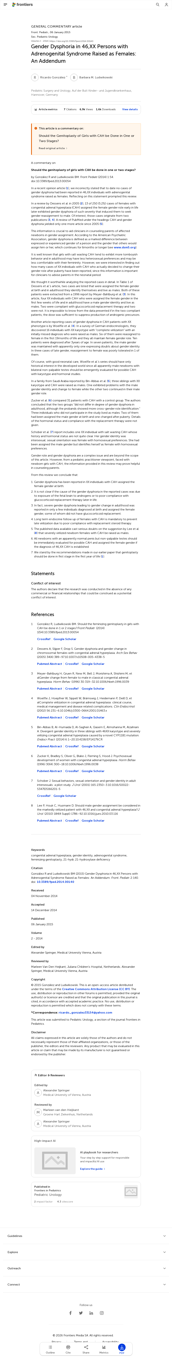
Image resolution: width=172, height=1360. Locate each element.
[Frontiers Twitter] (81, 1313)
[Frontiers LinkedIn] (91, 1313)
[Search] (157, 4)
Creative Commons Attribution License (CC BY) (96, 989)
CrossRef (43, 639)
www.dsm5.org (124, 247)
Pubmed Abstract (49, 664)
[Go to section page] (86, 1194)
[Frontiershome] (22, 4)
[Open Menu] (5, 4)
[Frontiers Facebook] (70, 1313)
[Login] (166, 4)
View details (130, 109)
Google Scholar (64, 639)
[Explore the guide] (92, 1169)
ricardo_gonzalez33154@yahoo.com (85, 1012)
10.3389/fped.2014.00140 (55, 882)
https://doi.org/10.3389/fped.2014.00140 (71, 41)
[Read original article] (53, 148)
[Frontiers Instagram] (102, 1313)
